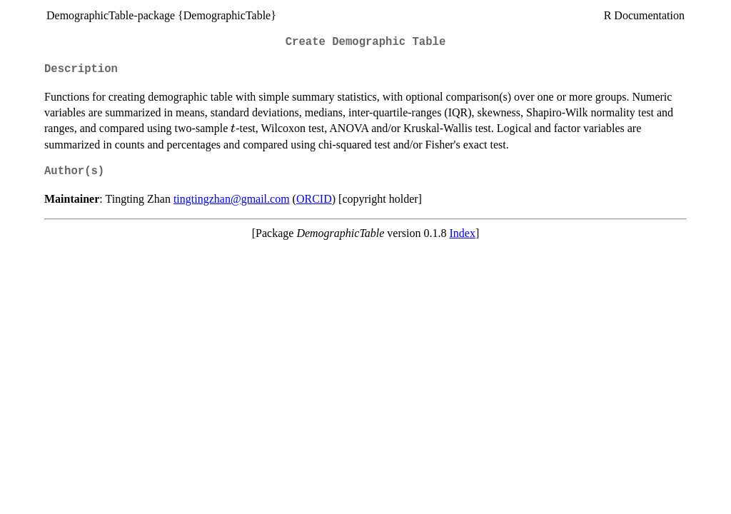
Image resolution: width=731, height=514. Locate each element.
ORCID (314, 199)
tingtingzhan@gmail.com (231, 199)
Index (462, 233)
